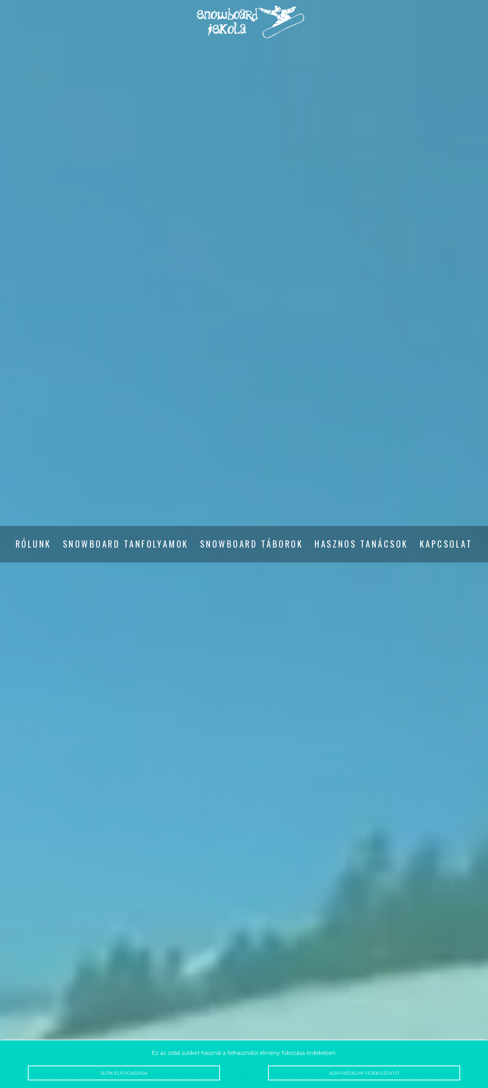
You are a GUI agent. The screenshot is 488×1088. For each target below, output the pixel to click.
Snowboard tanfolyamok (126, 544)
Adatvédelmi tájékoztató (364, 1073)
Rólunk (33, 544)
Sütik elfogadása (124, 1073)
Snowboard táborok (251, 544)
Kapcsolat (446, 544)
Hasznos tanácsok (361, 544)
